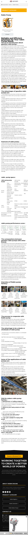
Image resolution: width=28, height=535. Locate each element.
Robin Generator (14, 503)
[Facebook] (3, 492)
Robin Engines (14, 499)
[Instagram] (10, 492)
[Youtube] (7, 492)
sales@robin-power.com (13, 515)
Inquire (7, 34)
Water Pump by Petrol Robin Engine (7, 30)
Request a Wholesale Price (14, 456)
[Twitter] (5, 492)
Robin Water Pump (14, 507)
